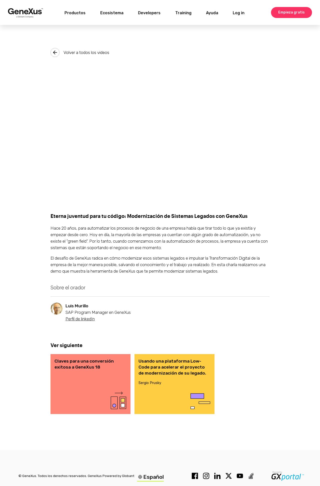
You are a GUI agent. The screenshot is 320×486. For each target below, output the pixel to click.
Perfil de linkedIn (80, 318)
